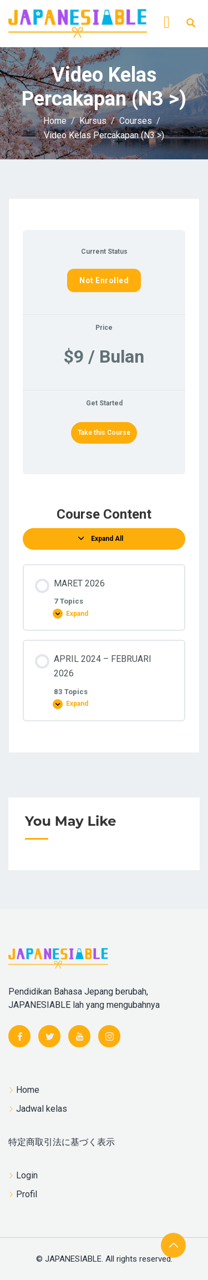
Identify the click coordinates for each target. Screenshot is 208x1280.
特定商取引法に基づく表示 (61, 1142)
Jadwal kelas (41, 1108)
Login (27, 1175)
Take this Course (104, 432)
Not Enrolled (104, 280)
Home (27, 1090)
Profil (26, 1194)
